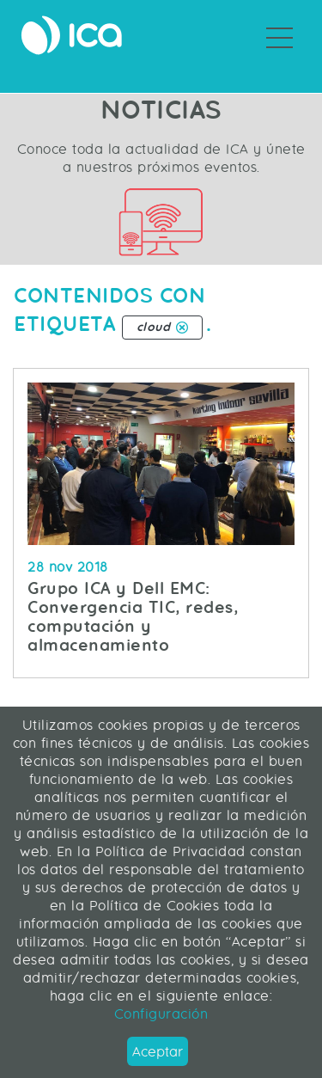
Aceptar (157, 1052)
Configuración (161, 1014)
